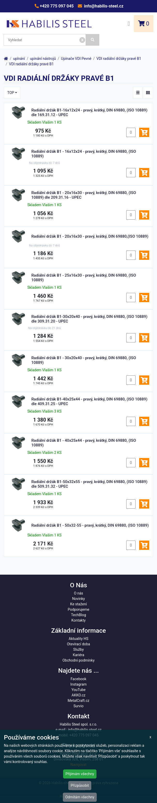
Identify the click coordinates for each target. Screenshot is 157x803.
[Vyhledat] (92, 40)
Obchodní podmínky (78, 660)
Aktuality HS (78, 639)
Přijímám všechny (79, 774)
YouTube (78, 690)
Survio (78, 706)
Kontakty (78, 620)
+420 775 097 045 (56, 6)
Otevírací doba (78, 644)
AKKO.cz (78, 695)
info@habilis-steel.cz (103, 6)
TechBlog (78, 615)
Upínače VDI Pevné (76, 59)
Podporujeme (78, 609)
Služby (78, 649)
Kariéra (78, 655)
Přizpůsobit (80, 785)
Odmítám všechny (79, 797)
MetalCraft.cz (78, 700)
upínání (19, 59)
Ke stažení (78, 604)
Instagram (78, 684)
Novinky (78, 599)
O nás (78, 593)
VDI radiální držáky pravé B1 (118, 59)
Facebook (78, 679)
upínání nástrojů (43, 59)
